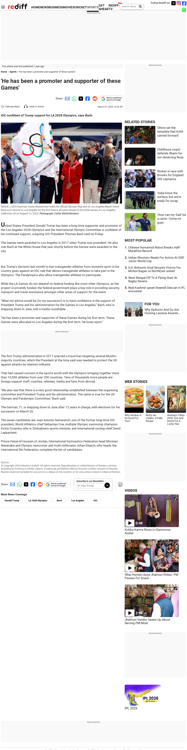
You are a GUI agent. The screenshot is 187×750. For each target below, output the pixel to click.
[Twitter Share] (80, 98)
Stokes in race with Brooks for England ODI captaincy (170, 175)
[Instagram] (179, 3)
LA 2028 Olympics (38, 500)
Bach (59, 500)
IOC (96, 500)
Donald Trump (12, 500)
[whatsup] (184, 9)
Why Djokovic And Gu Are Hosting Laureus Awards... (162, 311)
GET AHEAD (104, 7)
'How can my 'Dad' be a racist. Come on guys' (171, 218)
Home (4, 71)
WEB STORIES (136, 382)
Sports (13, 71)
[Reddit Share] (94, 98)
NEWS (44, 7)
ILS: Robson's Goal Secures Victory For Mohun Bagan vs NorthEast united (154, 269)
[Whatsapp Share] (73, 98)
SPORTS (93, 7)
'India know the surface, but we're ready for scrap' (169, 197)
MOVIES (68, 7)
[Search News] (139, 7)
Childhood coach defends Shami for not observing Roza (170, 153)
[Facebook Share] (87, 98)
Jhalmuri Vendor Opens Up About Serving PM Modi (147, 621)
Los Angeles (77, 500)
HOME (35, 7)
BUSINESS (56, 7)
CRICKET (80, 7)
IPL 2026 (131, 708)
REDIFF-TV (114, 7)
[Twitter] (173, 3)
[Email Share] (66, 98)
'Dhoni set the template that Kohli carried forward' (170, 131)
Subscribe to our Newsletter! (90, 481)
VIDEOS (131, 490)
